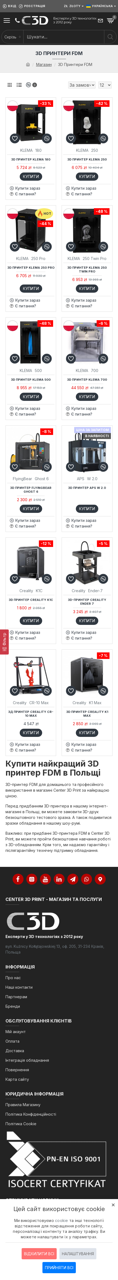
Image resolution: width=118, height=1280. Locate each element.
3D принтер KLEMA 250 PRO (30, 268)
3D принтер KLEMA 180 (30, 159)
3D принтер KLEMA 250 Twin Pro (87, 269)
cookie (61, 1220)
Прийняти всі (59, 1267)
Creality (26, 590)
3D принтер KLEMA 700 (87, 380)
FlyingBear (22, 478)
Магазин (44, 64)
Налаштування (78, 1253)
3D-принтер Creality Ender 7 (87, 602)
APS (80, 478)
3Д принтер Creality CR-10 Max (30, 714)
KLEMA (26, 150)
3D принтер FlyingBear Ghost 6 (30, 490)
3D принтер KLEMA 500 (31, 380)
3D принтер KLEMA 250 (87, 159)
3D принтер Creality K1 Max (87, 714)
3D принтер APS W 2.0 (87, 488)
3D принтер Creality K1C (31, 600)
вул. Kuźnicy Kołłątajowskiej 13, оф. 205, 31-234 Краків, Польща (54, 949)
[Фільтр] (4, 641)
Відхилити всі (39, 1253)
